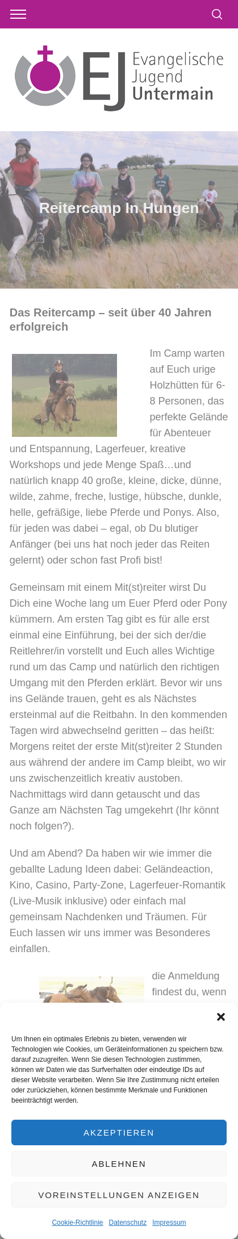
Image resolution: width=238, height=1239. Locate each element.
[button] (221, 1017)
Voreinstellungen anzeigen (118, 1195)
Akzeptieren (119, 1132)
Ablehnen (119, 1164)
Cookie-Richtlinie (77, 1223)
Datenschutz (128, 1223)
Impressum (169, 1223)
